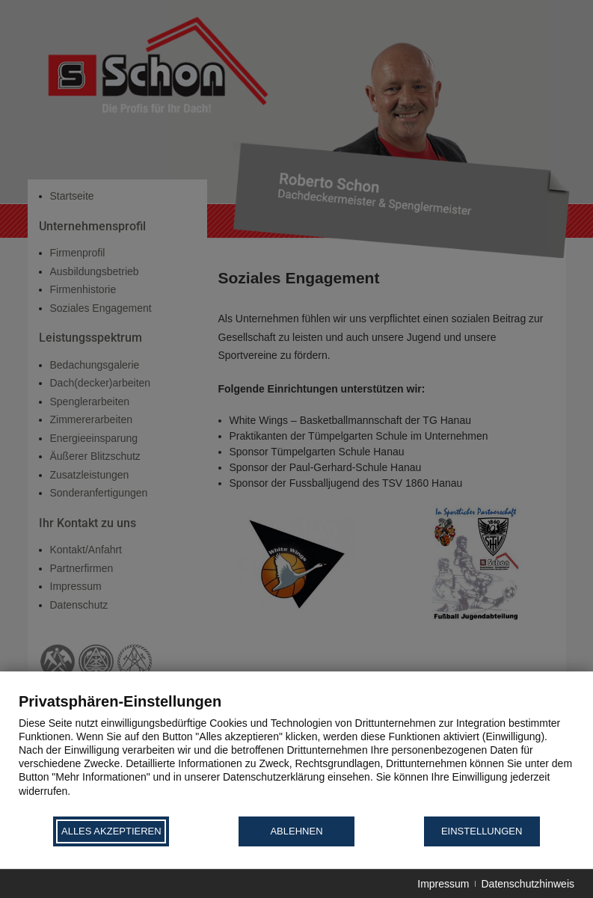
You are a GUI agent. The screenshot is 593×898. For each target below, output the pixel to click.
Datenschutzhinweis (527, 884)
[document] (296, 753)
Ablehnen (296, 831)
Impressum (443, 884)
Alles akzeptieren (111, 831)
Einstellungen (481, 831)
